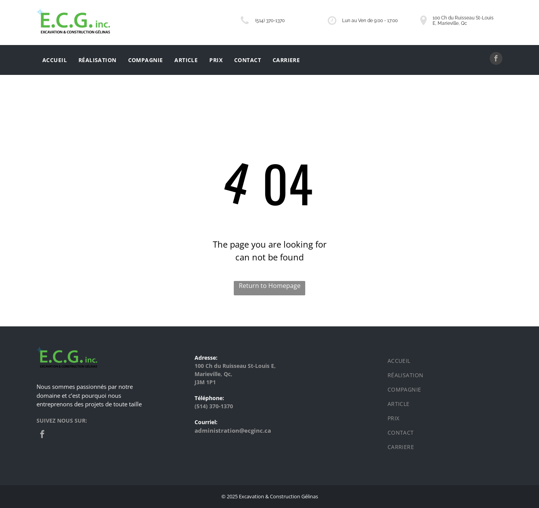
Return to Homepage (270, 285)
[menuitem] (55, 60)
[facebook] (496, 59)
